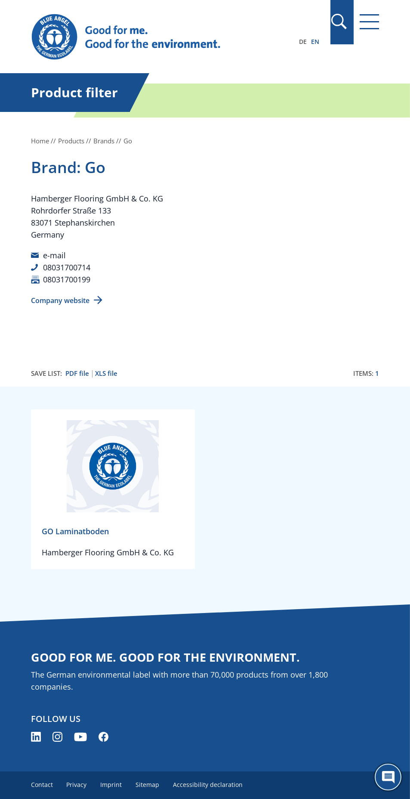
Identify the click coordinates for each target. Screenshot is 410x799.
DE (303, 41)
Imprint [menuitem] (111, 784)
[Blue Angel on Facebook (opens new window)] (103, 737)
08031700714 (66, 267)
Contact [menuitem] (42, 784)
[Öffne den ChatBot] (388, 777)
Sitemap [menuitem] (148, 784)
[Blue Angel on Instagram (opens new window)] (57, 737)
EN (315, 41)
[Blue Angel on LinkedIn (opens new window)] (36, 737)
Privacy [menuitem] (77, 784)
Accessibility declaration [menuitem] (208, 784)
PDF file (77, 373)
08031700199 (66, 279)
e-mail (54, 255)
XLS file (106, 373)
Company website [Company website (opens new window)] (60, 300)
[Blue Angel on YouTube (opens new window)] (80, 737)
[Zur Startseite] (153, 37)
